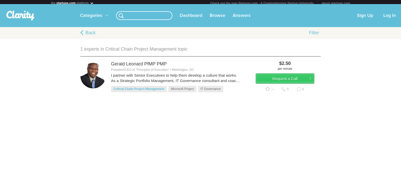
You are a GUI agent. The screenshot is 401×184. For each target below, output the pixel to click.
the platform (72, 3)
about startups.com (336, 3)
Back (90, 34)
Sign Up (365, 17)
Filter (314, 34)
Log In (389, 17)
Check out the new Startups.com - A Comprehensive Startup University (262, 3)
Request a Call (290, 82)
